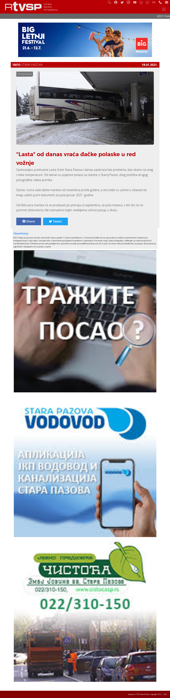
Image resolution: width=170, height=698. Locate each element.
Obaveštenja (20, 233)
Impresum (131, 694)
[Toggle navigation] (163, 9)
